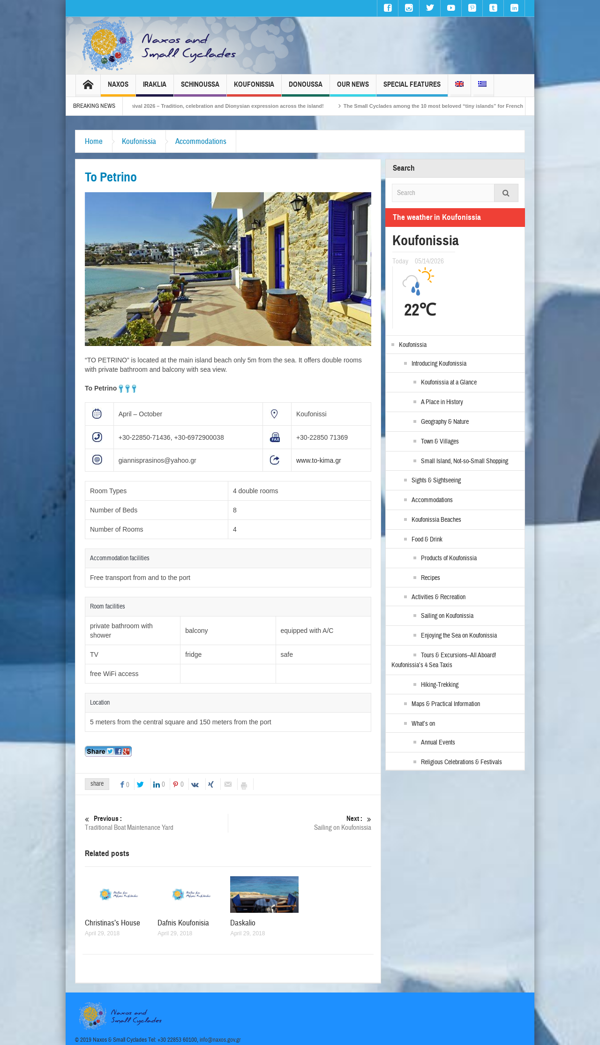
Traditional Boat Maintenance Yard (156, 823)
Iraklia (154, 88)
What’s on (423, 724)
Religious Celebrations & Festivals (461, 762)
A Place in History (442, 402)
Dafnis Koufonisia (183, 923)
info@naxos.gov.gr (220, 1040)
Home (94, 141)
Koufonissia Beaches (436, 520)
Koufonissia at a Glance (449, 382)
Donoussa (306, 88)
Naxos (118, 88)
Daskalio (242, 923)
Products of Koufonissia (449, 558)
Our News (353, 88)
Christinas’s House (112, 923)
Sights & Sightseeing (436, 480)
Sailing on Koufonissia (299, 823)
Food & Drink (427, 539)
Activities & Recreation (438, 597)
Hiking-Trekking (439, 685)
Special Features (412, 88)
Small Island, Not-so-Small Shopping (464, 461)
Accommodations (200, 141)
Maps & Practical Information (446, 704)
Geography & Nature (445, 422)
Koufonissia (254, 88)
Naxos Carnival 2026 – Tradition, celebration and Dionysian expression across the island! (224, 106)
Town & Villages (440, 441)
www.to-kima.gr (318, 460)
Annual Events (438, 742)
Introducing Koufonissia (439, 364)
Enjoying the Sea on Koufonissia (459, 636)
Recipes (430, 578)
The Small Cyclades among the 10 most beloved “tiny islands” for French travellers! (457, 106)
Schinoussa (200, 88)
